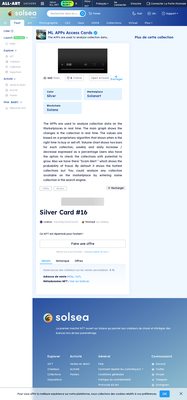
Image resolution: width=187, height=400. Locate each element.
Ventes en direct (80, 364)
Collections (54, 374)
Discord (158, 364)
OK (164, 394)
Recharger (116, 188)
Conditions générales (111, 374)
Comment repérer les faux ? (96, 252)
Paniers (74, 374)
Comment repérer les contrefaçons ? (120, 369)
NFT (50, 364)
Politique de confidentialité (114, 379)
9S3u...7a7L (74, 276)
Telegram (159, 379)
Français (101, 3)
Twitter (157, 369)
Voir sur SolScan (79, 281)
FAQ (100, 364)
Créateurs (53, 369)
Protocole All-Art (108, 384)
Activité (74, 369)
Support (169, 13)
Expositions (54, 379)
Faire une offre (82, 244)
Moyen (157, 374)
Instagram (160, 385)
